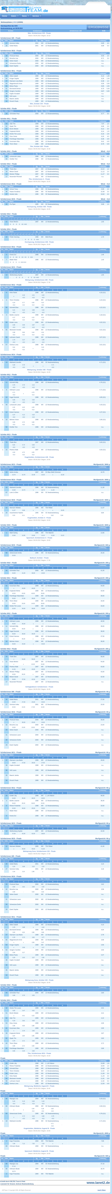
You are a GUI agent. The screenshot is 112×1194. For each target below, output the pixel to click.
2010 (15, 22)
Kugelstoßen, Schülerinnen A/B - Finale (39, 457)
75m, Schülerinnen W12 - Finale (39, 1053)
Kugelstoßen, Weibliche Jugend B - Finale (39, 1128)
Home (4, 16)
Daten (13, 16)
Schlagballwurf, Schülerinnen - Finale (39, 687)
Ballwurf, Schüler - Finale (39, 558)
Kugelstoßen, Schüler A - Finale (39, 518)
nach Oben (102, 1190)
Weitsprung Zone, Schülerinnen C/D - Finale (39, 851)
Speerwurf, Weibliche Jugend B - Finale (39, 1151)
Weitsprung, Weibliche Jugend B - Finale (39, 1086)
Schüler (10, 31)
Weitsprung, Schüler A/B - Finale (39, 370)
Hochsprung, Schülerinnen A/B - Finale (39, 242)
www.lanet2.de (98, 1183)
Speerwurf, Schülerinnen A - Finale (39, 538)
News (24, 16)
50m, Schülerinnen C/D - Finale (39, 33)
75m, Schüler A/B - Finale (39, 146)
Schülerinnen (37, 31)
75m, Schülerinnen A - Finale (39, 179)
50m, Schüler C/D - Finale (39, 104)
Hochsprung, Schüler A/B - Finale (39, 207)
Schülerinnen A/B (76, 31)
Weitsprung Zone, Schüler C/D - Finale (39, 980)
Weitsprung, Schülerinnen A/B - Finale (39, 280)
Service (35, 16)
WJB (103, 31)
